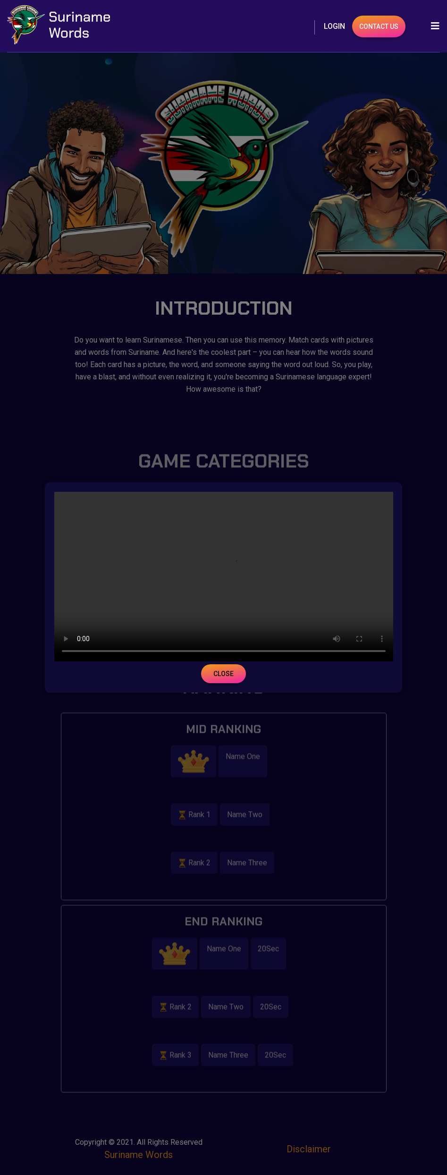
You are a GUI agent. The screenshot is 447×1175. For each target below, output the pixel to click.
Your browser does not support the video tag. (223, 576)
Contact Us (378, 26)
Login (334, 26)
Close (223, 674)
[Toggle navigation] (432, 26)
